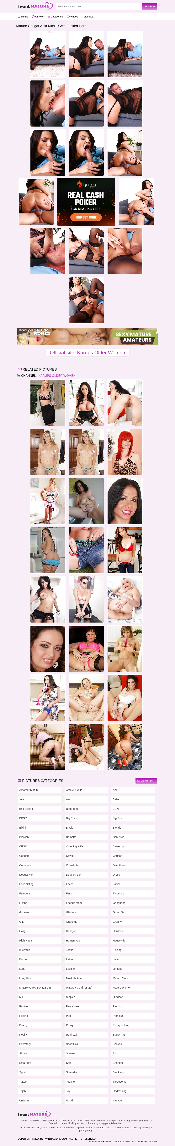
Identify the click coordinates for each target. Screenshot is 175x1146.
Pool (69, 1015)
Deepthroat (119, 865)
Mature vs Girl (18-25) (79, 987)
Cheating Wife (74, 846)
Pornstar (118, 1015)
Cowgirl (70, 855)
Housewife (119, 940)
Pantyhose (72, 1006)
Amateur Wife (74, 790)
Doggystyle (26, 874)
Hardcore (118, 931)
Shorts (23, 1053)
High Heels (25, 940)
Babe (116, 799)
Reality (23, 1034)
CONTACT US (149, 1141)
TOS (100, 1141)
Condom (24, 855)
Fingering (118, 893)
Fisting (23, 902)
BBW (116, 808)
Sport (22, 1072)
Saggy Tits (119, 1034)
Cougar (117, 855)
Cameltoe (118, 837)
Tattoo (23, 1081)
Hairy (22, 931)
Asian (22, 799)
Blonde (117, 827)
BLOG (92, 1141)
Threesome (119, 1081)
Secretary (25, 1044)
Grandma (71, 921)
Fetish (69, 893)
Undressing (119, 1091)
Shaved (117, 1044)
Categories (55, 16)
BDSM (23, 818)
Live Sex (87, 16)
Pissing (23, 1015)
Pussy (69, 1025)
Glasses (71, 912)
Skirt (115, 1053)
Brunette (71, 837)
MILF (22, 997)
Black (69, 827)
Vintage (117, 1100)
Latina (69, 959)
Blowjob (24, 837)
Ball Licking (26, 808)
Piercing (118, 1006)
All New (38, 16)
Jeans (69, 949)
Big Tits (117, 818)
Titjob (22, 1091)
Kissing (117, 949)
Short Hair (72, 1044)
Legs (22, 968)
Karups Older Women (57, 375)
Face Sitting (26, 884)
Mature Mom (120, 978)
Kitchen (23, 959)
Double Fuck (73, 874)
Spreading (72, 1072)
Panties (23, 1006)
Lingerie (117, 968)
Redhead (71, 1034)
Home (23, 16)
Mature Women (122, 987)
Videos (72, 16)
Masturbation (74, 978)
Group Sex (119, 912)
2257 (137, 1141)
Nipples (70, 997)
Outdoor (118, 997)
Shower (70, 1053)
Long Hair (25, 978)
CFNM (23, 846)
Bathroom (72, 808)
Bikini (22, 827)
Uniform (24, 1100)
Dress (116, 874)
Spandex (118, 1062)
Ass (68, 799)
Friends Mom (74, 902)
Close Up (118, 846)
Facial (116, 884)
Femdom (24, 893)
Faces (69, 884)
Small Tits (25, 1062)
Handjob (71, 931)
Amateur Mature (29, 790)
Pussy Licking (121, 1025)
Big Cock (71, 818)
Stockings (119, 1072)
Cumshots (72, 865)
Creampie (25, 865)
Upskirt (70, 1100)
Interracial (25, 949)
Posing (23, 1025)
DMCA (129, 1141)
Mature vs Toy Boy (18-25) (35, 987)
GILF (22, 921)
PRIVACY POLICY (114, 1141)
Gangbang (119, 902)
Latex (116, 959)
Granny (117, 921)
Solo (69, 1062)
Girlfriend (24, 912)
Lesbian (71, 968)
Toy (68, 1091)
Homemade (73, 940)
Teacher (71, 1081)
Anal (115, 790)
